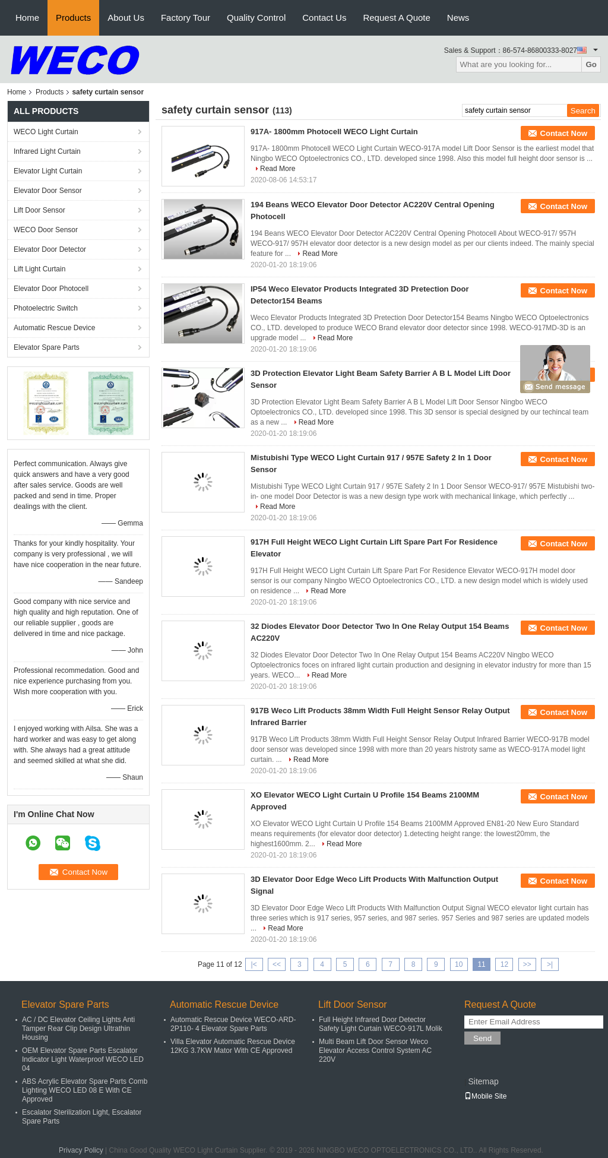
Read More (277, 168)
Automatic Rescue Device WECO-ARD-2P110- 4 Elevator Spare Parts (233, 1024)
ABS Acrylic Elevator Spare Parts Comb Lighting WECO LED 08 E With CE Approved (84, 1090)
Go (591, 64)
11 (481, 964)
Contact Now (563, 133)
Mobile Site (485, 1096)
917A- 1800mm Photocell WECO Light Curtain (334, 131)
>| (550, 964)
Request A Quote (396, 17)
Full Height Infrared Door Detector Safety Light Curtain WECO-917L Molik (380, 1024)
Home (27, 17)
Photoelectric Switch (46, 308)
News (458, 17)
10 (459, 964)
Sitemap (483, 1081)
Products (73, 17)
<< (277, 964)
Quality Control (256, 17)
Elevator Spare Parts (47, 347)
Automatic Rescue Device (54, 328)
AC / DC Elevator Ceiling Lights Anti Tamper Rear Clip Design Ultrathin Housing (78, 1028)
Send (482, 1038)
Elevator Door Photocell (51, 288)
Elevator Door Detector (50, 249)
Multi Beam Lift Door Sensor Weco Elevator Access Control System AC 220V (375, 1050)
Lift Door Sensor (39, 210)
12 (504, 964)
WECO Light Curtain (46, 132)
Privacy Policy (81, 1150)
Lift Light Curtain (39, 269)
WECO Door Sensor (46, 230)
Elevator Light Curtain (48, 171)
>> (527, 964)
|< (254, 964)
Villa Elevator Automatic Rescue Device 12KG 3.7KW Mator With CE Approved (232, 1046)
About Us (125, 17)
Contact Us (324, 17)
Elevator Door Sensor (48, 190)
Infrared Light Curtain (47, 151)
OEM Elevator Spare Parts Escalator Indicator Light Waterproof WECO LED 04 (83, 1059)
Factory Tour (185, 17)
